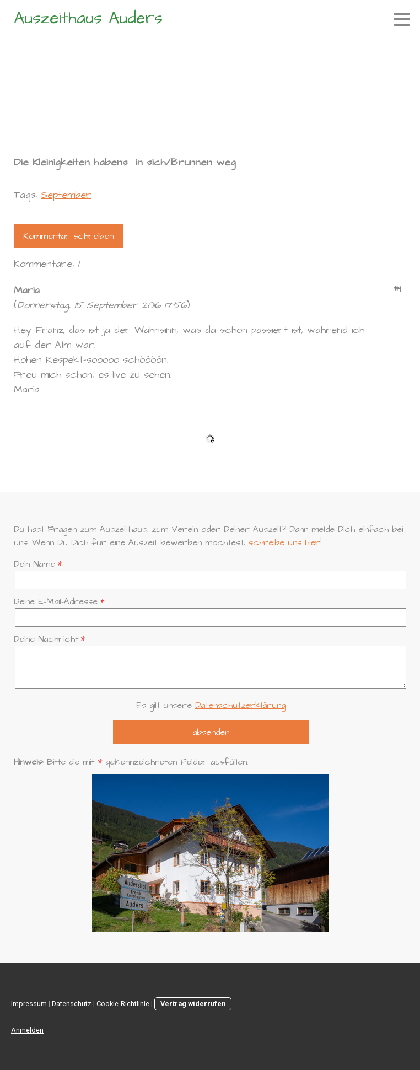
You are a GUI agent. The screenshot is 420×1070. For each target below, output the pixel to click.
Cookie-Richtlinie (122, 1003)
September (66, 195)
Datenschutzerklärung (240, 705)
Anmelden (27, 1030)
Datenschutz (71, 1003)
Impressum (29, 1003)
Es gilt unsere (211, 705)
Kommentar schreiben (68, 236)
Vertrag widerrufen (192, 1003)
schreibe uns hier (284, 542)
